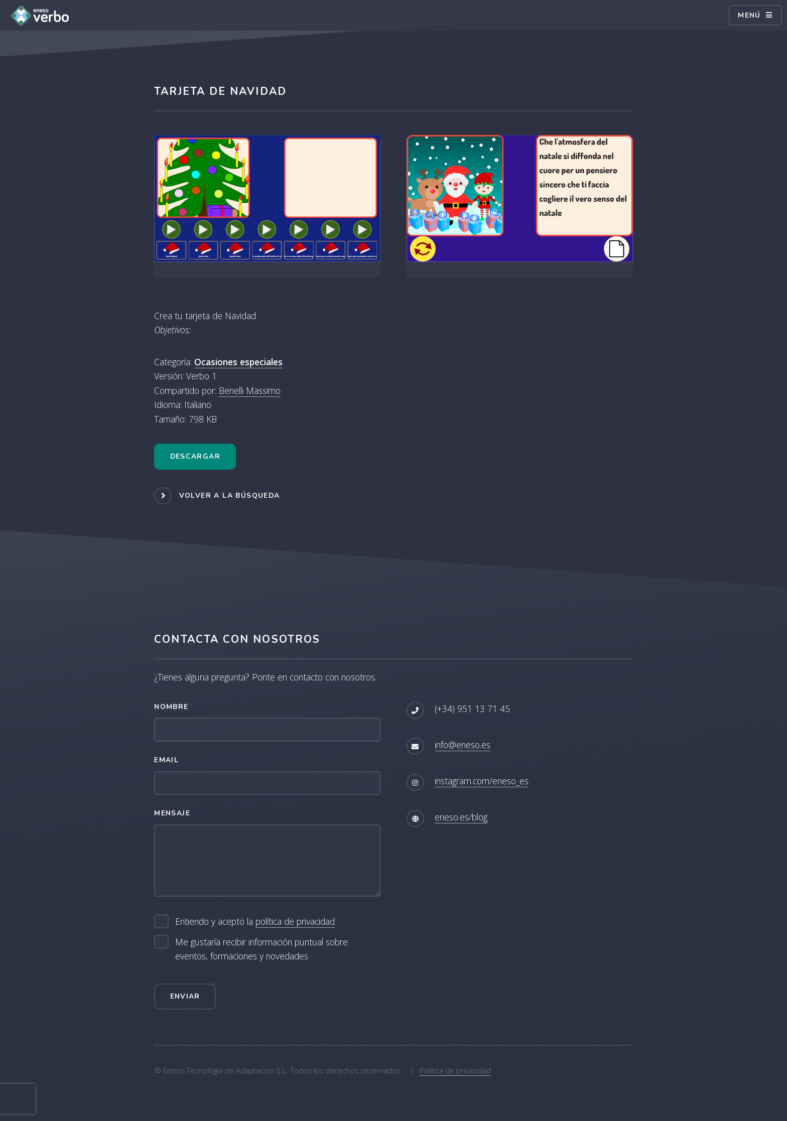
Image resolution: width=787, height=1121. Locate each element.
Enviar (185, 996)
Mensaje (172, 813)
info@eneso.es (462, 745)
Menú (749, 15)
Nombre (171, 707)
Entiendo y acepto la (255, 921)
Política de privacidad (455, 1070)
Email (166, 760)
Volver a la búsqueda (229, 495)
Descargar (195, 456)
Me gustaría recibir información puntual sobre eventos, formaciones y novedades (261, 949)
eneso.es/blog (461, 817)
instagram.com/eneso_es (482, 781)
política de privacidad (295, 921)
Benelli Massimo (250, 390)
